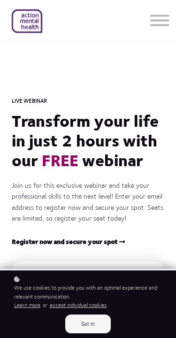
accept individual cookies (78, 305)
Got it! (88, 324)
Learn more (27, 305)
